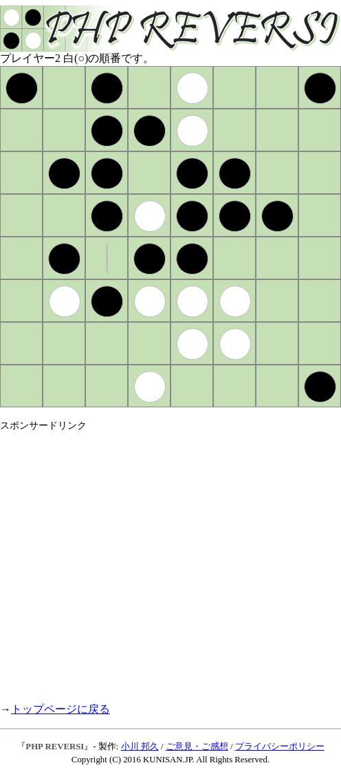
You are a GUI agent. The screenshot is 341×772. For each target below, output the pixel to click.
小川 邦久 (140, 746)
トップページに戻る (60, 709)
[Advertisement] (129, 561)
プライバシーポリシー (279, 746)
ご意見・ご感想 (197, 746)
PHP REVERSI (54, 746)
